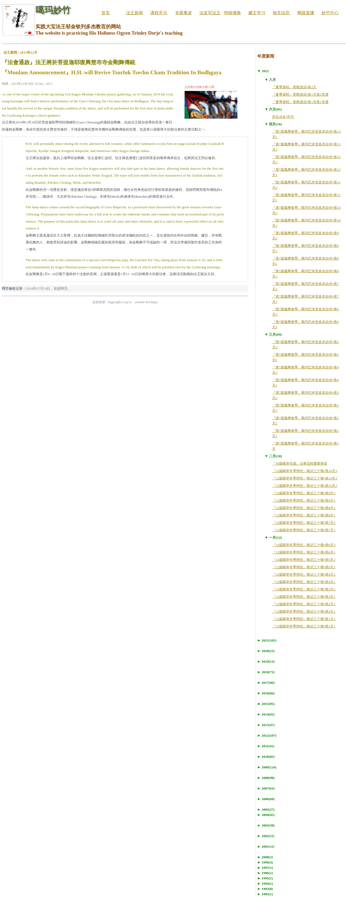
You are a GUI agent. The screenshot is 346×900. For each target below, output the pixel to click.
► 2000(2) (265, 857)
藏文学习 (256, 13)
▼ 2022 (263, 71)
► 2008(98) (266, 778)
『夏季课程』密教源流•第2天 (294, 87)
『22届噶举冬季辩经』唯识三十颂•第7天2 (303, 523)
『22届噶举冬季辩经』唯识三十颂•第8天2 (303, 508)
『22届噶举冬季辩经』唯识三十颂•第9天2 (303, 493)
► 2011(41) (266, 746)
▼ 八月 (270, 80)
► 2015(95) (266, 704)
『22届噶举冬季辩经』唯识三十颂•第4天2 (303, 574)
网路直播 (305, 13)
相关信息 (281, 13)
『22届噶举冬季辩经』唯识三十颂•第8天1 (303, 515)
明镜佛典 (232, 13)
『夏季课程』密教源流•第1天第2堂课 (300, 94)
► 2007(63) (266, 788)
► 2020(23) (266, 651)
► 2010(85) (266, 757)
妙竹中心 (330, 13)
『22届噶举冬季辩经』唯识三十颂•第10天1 (304, 486)
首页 (105, 13)
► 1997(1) (265, 868)
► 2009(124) (266, 767)
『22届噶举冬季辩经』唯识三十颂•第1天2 (303, 619)
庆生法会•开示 (283, 117)
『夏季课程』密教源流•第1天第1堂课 (300, 102)
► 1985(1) (265, 894)
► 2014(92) (266, 714)
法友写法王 (210, 13)
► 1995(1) (265, 878)
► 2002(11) (266, 836)
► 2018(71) (266, 672)
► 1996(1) (265, 873)
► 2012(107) (266, 735)
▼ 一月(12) (273, 537)
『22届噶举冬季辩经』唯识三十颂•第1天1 (303, 626)
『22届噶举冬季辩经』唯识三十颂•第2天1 (303, 611)
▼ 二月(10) (273, 456)
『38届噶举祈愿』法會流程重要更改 (299, 463)
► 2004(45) (266, 815)
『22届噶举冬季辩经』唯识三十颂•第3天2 (303, 589)
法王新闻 (134, 13)
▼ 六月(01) (273, 109)
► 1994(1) (265, 883)
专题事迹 (183, 13)
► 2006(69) (266, 799)
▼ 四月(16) (273, 124)
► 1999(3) (265, 862)
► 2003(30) (266, 825)
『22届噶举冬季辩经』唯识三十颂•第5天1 (303, 567)
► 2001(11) (266, 846)
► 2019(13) (266, 661)
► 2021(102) (266, 640)
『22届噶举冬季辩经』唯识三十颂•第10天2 (304, 478)
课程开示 (158, 13)
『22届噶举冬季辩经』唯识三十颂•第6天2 (303, 545)
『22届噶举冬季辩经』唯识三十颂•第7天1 (303, 530)
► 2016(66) (266, 693)
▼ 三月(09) (273, 334)
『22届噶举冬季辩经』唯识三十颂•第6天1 (303, 552)
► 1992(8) (265, 889)
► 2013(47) (266, 725)
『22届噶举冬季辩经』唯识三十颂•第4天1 (303, 582)
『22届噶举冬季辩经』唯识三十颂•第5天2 (303, 560)
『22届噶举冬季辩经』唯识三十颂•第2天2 (303, 604)
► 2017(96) (266, 683)
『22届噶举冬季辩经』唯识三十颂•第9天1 (303, 500)
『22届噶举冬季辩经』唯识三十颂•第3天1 (303, 597)
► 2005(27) (266, 809)
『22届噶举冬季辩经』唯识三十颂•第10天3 (304, 471)
